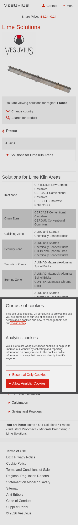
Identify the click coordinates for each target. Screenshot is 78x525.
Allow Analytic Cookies (29, 383)
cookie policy (18, 323)
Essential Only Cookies (29, 374)
